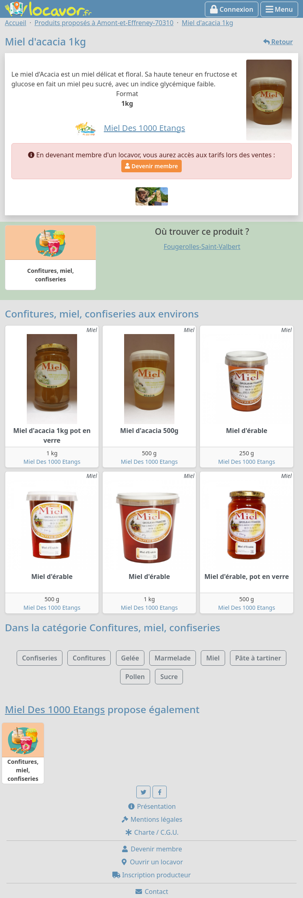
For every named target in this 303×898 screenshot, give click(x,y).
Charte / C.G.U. (152, 832)
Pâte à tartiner (258, 658)
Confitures (89, 658)
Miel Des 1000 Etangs (52, 461)
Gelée (130, 658)
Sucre (169, 676)
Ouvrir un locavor (151, 861)
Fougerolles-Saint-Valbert (201, 246)
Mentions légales (152, 819)
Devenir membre (151, 166)
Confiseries (39, 658)
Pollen (135, 676)
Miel (212, 658)
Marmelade (173, 658)
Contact (151, 891)
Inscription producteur (151, 874)
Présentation (151, 806)
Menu (279, 9)
